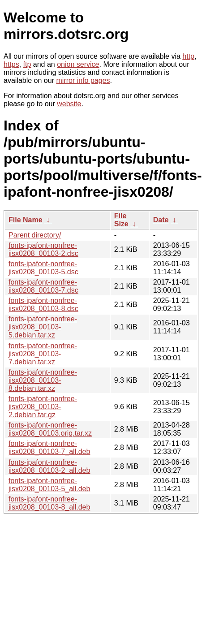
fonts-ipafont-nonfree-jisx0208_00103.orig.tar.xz (50, 429)
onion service (78, 64)
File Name (26, 220)
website (69, 104)
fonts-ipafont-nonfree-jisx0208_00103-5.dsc (43, 268)
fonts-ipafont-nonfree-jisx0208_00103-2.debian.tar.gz (43, 407)
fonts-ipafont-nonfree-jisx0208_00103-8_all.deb (49, 503)
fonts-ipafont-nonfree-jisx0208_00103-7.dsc (43, 286)
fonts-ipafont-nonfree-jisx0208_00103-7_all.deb (49, 447)
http (188, 56)
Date (161, 220)
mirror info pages (83, 80)
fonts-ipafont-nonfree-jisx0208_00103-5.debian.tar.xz (43, 327)
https (11, 64)
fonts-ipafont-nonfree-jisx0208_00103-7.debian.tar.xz (43, 354)
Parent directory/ (35, 235)
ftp (27, 64)
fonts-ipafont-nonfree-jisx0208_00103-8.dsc (43, 304)
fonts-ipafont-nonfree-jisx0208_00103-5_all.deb (49, 485)
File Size (121, 220)
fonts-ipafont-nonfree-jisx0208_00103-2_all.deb (49, 466)
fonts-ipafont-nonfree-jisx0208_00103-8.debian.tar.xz (43, 380)
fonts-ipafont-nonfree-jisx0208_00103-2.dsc (43, 249)
